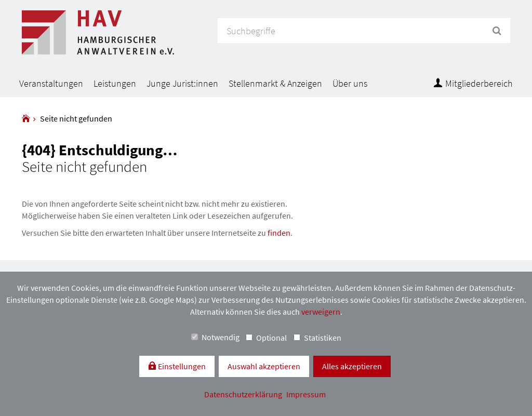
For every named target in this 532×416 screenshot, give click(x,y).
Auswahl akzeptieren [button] (264, 366)
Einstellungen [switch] (181, 366)
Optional (266, 337)
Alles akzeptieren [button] (352, 366)
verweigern (320, 311)
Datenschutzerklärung (244, 394)
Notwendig (215, 337)
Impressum (306, 394)
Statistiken (317, 337)
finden (279, 232)
